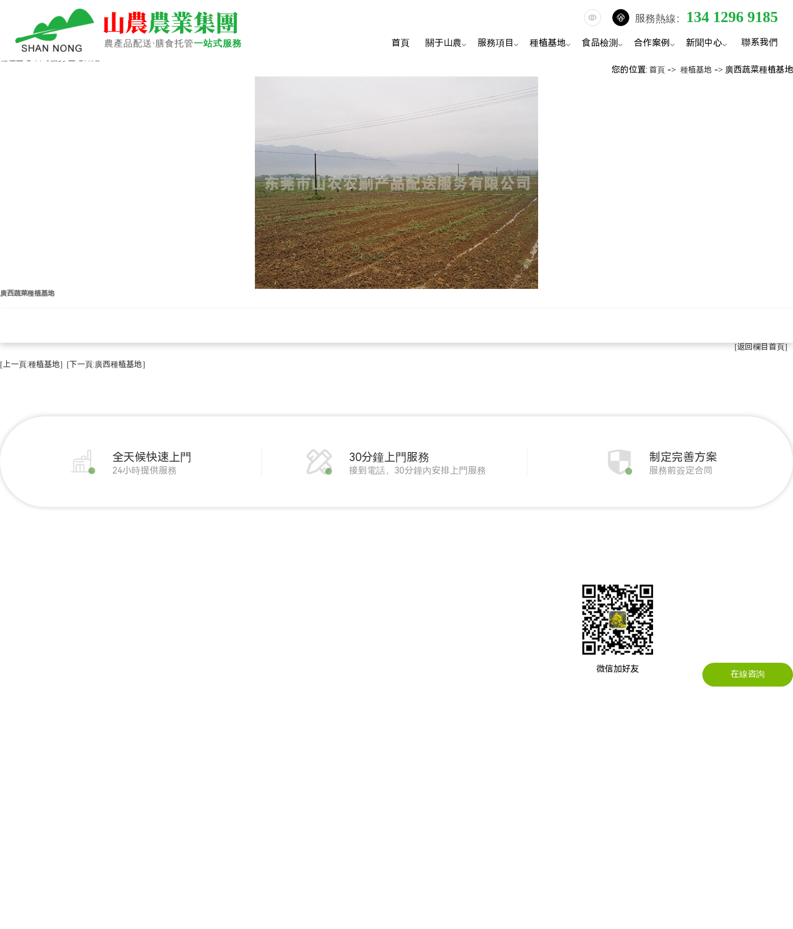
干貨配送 (114, 666)
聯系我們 (759, 42)
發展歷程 (17, 598)
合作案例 (656, 43)
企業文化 (17, 615)
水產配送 (114, 683)
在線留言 (452, 598)
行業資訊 (355, 598)
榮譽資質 (17, 649)
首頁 (400, 42)
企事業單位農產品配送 (239, 598)
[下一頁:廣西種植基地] (106, 364)
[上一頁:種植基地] (31, 364)
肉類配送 (114, 598)
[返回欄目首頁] (761, 346)
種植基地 (552, 43)
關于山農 (447, 43)
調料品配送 (118, 700)
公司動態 (355, 581)
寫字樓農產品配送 (231, 666)
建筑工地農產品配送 (235, 632)
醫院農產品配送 (226, 683)
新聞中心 (708, 43)
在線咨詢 (748, 674)
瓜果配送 (114, 632)
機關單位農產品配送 (235, 581)
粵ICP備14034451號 (475, 791)
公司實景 (17, 632)
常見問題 (355, 615)
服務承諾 (17, 683)
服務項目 (499, 43)
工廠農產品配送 (226, 615)
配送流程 (17, 666)
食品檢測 (604, 43)
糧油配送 (114, 615)
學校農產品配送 (226, 649)
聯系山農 (452, 581)
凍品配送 (114, 649)
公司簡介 (17, 581)
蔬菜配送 (114, 581)
